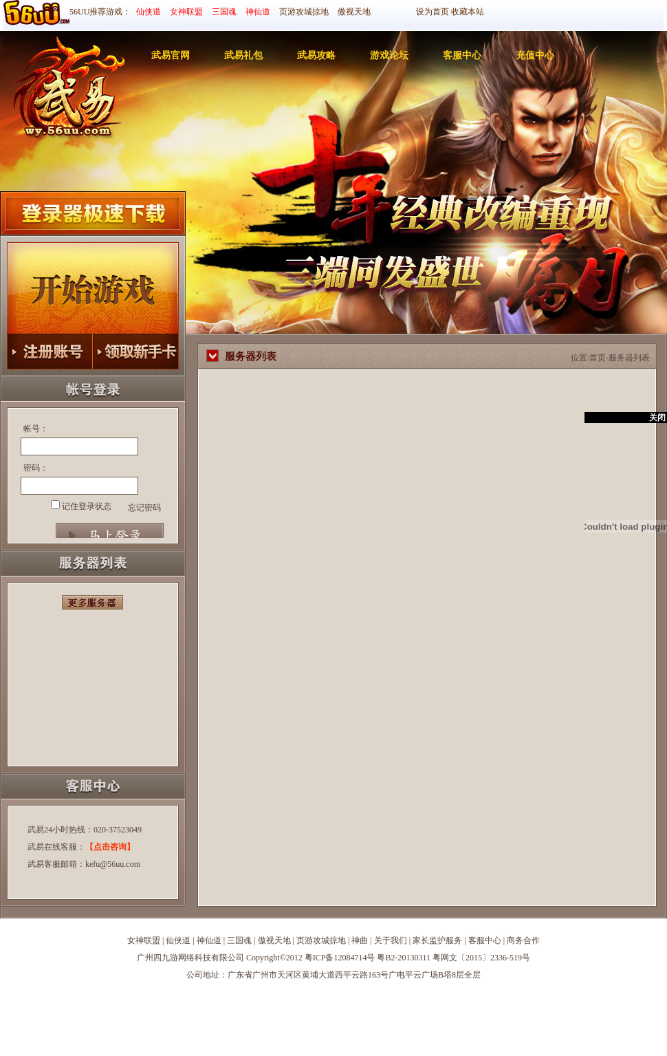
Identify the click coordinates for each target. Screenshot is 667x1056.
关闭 (657, 417)
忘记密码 (144, 508)
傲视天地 (354, 12)
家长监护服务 (437, 940)
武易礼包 (243, 55)
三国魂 (224, 12)
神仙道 (257, 12)
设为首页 (432, 12)
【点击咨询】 (110, 847)
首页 (597, 358)
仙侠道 (148, 12)
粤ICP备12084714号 (340, 957)
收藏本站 (467, 12)
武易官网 (170, 55)
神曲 (359, 940)
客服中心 (462, 55)
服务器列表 (629, 358)
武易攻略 (316, 55)
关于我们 (390, 940)
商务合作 (523, 940)
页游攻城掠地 (304, 12)
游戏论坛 (389, 55)
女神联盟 (186, 12)
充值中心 (535, 55)
